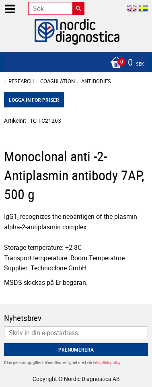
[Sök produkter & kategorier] (56, 8)
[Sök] (78, 8)
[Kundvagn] (74, 63)
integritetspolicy (106, 362)
